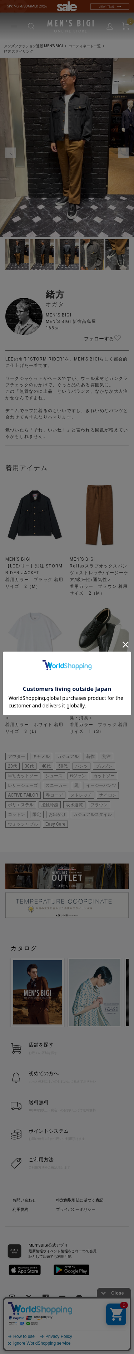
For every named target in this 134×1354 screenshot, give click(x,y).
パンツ (81, 766)
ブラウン (99, 804)
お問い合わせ (24, 1200)
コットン (16, 814)
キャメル (41, 756)
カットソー (104, 775)
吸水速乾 (74, 804)
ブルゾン (104, 766)
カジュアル (68, 756)
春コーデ (54, 795)
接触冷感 (49, 804)
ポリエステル (21, 804)
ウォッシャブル (23, 824)
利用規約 (20, 1209)
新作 (90, 756)
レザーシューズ (23, 785)
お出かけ (57, 814)
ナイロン (107, 795)
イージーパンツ (101, 785)
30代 (29, 766)
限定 (37, 814)
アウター (16, 756)
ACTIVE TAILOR (23, 795)
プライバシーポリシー (75, 1209)
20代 (12, 766)
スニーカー (56, 785)
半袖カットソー (23, 775)
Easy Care (55, 824)
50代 (63, 766)
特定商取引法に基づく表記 (79, 1200)
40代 (46, 766)
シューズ (54, 775)
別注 (106, 756)
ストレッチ (81, 795)
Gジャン (78, 775)
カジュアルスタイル (92, 814)
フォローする (117, 339)
